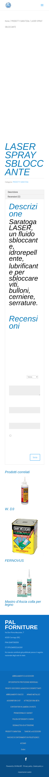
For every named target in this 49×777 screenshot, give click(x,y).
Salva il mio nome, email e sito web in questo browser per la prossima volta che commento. (24, 441)
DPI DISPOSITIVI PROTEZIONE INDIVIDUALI (23, 682)
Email (12, 419)
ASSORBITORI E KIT (14, 700)
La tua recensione (17, 382)
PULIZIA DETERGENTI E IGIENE (23, 719)
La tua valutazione (18, 376)
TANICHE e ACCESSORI (32, 731)
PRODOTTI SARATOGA (20, 21)
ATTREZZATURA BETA (31, 700)
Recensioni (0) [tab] (14, 196)
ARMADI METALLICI (33, 694)
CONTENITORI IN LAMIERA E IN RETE (23, 707)
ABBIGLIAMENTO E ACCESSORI (23, 676)
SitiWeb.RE (18, 766)
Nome (12, 404)
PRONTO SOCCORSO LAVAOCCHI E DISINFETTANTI (23, 688)
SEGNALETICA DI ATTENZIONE (23, 725)
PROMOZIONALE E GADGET (23, 713)
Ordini (23, 749)
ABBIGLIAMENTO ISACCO (14, 694)
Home (7, 21)
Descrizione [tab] (13, 191)
